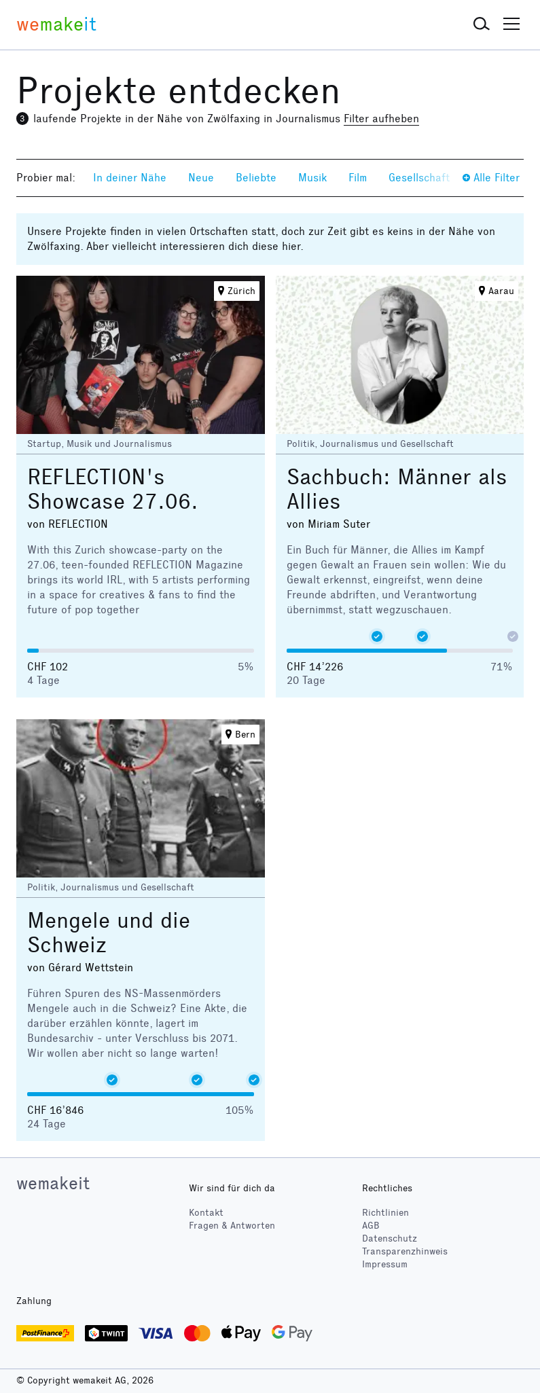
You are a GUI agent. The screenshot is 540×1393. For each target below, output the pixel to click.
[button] (481, 24)
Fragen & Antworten (232, 1225)
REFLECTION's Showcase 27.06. (112, 489)
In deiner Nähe (129, 177)
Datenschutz (389, 1238)
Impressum (385, 1264)
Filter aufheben (381, 118)
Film (357, 177)
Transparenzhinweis (405, 1251)
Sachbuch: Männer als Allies (397, 489)
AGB (371, 1225)
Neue (201, 177)
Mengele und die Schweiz (108, 932)
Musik (312, 177)
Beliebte (256, 177)
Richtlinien (385, 1212)
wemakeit (53, 1183)
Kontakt (206, 1212)
